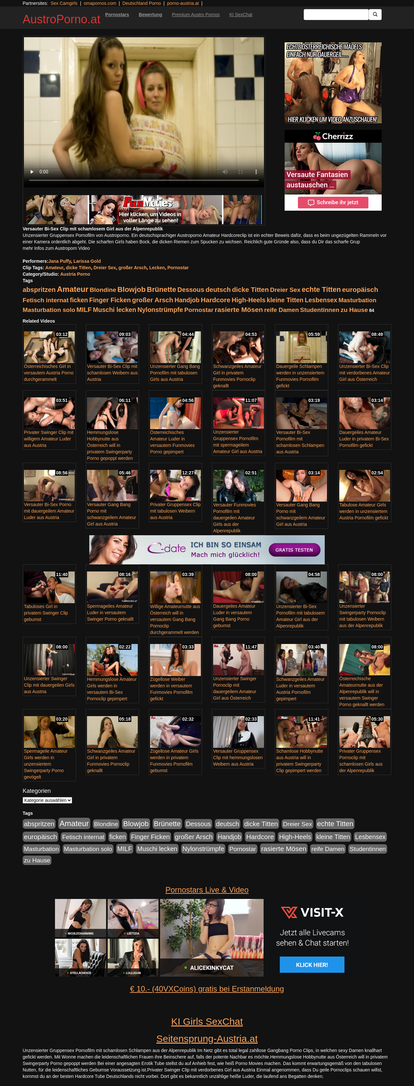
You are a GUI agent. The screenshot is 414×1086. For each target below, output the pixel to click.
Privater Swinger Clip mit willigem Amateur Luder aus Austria (48, 439)
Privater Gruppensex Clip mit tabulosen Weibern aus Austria (175, 511)
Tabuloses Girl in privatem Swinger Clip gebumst (46, 613)
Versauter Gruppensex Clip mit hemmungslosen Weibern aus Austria (238, 757)
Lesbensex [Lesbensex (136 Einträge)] (321, 300)
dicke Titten (78, 267)
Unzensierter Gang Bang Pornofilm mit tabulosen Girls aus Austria (175, 373)
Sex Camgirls (63, 3)
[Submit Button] (375, 14)
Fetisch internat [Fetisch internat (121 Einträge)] (46, 300)
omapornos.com (100, 3)
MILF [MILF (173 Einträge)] (84, 309)
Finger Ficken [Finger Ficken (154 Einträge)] (110, 300)
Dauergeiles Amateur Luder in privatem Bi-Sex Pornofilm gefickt (364, 439)
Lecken (157, 267)
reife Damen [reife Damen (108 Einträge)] (281, 309)
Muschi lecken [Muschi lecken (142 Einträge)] (114, 309)
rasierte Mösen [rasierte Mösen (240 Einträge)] (239, 309)
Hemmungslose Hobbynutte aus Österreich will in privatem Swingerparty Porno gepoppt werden (110, 445)
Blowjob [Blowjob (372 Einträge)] (131, 289)
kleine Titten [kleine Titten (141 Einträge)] (285, 300)
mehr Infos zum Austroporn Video (56, 248)
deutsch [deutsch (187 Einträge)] (218, 289)
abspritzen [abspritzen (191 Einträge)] (39, 289)
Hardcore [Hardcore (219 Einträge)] (215, 300)
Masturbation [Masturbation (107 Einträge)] (357, 300)
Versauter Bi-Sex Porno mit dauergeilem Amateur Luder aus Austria (49, 511)
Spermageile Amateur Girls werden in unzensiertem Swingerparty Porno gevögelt (46, 764)
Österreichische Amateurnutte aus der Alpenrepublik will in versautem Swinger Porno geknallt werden (361, 691)
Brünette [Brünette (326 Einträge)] (161, 289)
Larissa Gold (87, 261)
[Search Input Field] (336, 14)
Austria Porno (75, 274)
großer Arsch (132, 267)
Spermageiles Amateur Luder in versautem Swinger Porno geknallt (110, 613)
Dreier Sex (104, 267)
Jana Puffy (59, 261)
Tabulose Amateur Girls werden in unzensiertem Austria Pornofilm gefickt (363, 511)
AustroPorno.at (61, 19)
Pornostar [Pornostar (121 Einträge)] (198, 309)
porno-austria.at (183, 3)
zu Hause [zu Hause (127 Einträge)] (354, 309)
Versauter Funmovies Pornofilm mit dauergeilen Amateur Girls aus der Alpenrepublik (234, 517)
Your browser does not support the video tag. (144, 112)
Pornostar (178, 267)
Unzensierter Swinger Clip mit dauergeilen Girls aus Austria (49, 685)
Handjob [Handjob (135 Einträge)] (186, 300)
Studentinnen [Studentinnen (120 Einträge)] (319, 309)
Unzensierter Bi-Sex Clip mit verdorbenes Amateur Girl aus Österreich (364, 373)
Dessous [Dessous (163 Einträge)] (191, 289)
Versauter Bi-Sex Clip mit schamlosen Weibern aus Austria (112, 373)
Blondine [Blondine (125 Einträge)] (103, 289)
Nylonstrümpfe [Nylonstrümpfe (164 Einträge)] (160, 309)
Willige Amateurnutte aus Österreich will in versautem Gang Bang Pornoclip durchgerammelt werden (175, 619)
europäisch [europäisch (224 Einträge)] (360, 289)
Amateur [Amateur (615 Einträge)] (72, 289)
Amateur (54, 267)
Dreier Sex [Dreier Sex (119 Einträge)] (285, 289)
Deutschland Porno (141, 3)
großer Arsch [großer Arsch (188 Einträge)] (152, 300)
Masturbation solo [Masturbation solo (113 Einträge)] (49, 309)
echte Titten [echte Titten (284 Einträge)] (321, 289)
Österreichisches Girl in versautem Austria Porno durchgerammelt (48, 373)
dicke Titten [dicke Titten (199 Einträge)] (250, 289)
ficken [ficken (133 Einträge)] (79, 300)
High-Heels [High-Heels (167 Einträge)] (249, 300)
